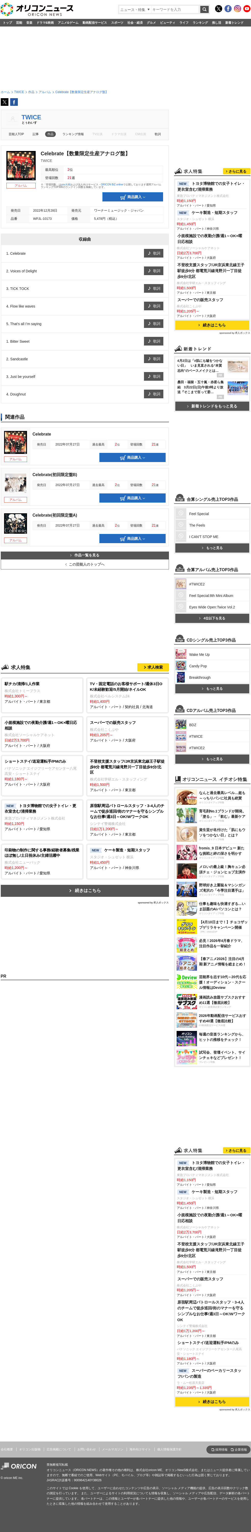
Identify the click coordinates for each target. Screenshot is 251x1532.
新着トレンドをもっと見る (212, 406)
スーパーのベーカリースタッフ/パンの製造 (209, 1373)
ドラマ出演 (118, 134)
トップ (7, 22)
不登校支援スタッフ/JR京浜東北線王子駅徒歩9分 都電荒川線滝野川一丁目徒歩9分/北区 (211, 271)
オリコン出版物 (30, 1449)
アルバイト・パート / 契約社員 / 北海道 (127, 695)
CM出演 (140, 134)
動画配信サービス (95, 22)
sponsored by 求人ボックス (153, 902)
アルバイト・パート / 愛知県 (42, 817)
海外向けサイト (140, 1449)
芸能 (19, 22)
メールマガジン (112, 1449)
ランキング (200, 22)
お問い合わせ (86, 1449)
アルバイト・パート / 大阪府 (42, 734)
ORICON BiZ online (112, 184)
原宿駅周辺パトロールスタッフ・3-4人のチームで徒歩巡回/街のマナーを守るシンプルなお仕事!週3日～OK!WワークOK (211, 1311)
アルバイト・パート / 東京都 (42, 692)
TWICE (31, 117)
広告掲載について (59, 1449)
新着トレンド (234, 22)
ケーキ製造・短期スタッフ (207, 212)
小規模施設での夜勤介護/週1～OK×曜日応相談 (209, 239)
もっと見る (212, 548)
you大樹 (65, 184)
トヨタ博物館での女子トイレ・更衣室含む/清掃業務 (211, 186)
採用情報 (221, 1449)
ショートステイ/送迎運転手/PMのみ (208, 1342)
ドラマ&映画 (45, 22)
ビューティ (167, 22)
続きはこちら (88, 890)
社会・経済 (135, 22)
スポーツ (117, 22)
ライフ (184, 22)
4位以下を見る (212, 618)
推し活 (216, 22)
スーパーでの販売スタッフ (200, 300)
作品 (50, 134)
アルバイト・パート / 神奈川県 (127, 858)
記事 (36, 134)
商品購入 (132, 197)
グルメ (151, 22)
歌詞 (158, 134)
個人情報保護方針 (169, 1449)
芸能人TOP (16, 134)
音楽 (29, 22)
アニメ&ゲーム (68, 22)
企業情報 (241, 1449)
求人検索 (155, 667)
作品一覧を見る (84, 555)
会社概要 (7, 1449)
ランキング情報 (73, 134)
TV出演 (97, 134)
